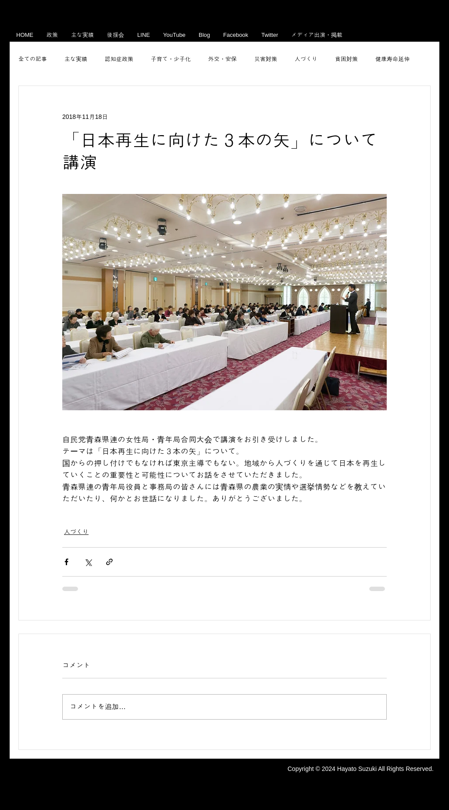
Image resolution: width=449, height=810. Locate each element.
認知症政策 (119, 59)
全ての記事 (32, 59)
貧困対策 (346, 59)
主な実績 (75, 59)
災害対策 (265, 59)
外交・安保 (222, 59)
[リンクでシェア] (109, 562)
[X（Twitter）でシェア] (88, 562)
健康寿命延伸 (392, 59)
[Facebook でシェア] (66, 562)
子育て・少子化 (171, 59)
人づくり (306, 59)
